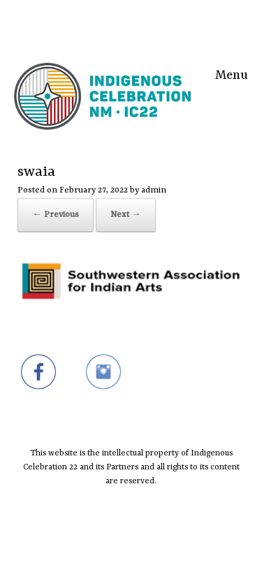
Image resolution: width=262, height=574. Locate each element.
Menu (231, 73)
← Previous (55, 215)
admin (153, 190)
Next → (125, 215)
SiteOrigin (122, 546)
